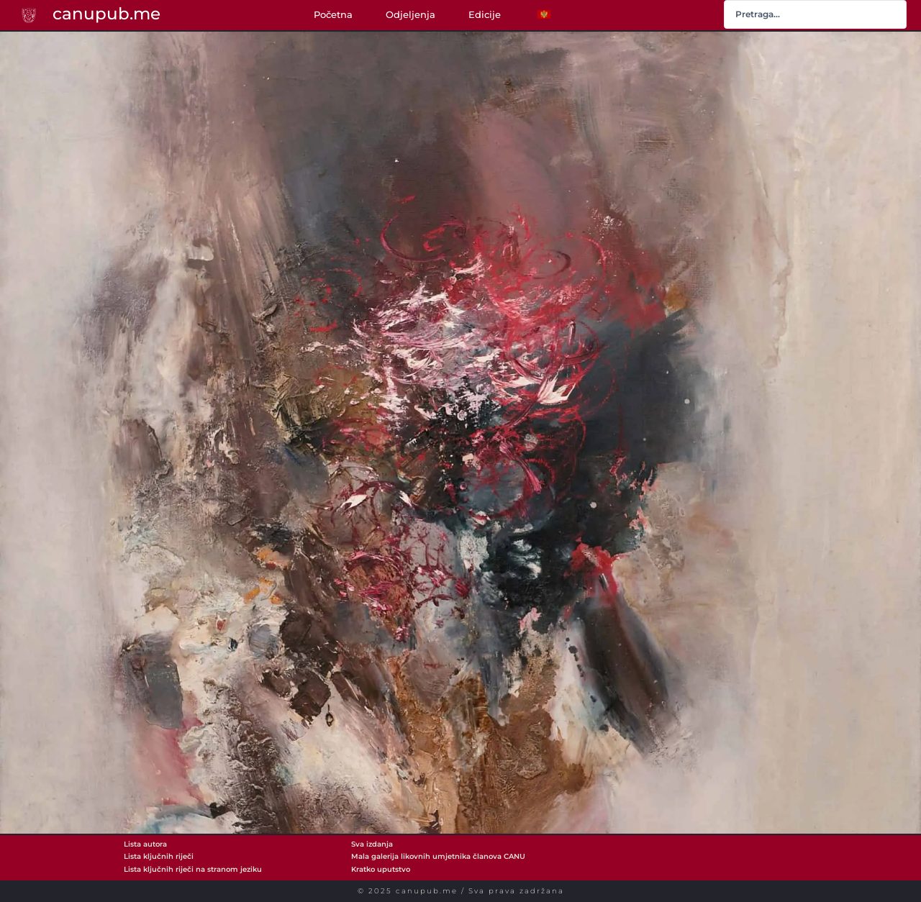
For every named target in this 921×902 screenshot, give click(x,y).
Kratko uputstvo (380, 869)
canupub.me (106, 14)
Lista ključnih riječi (159, 856)
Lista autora (145, 844)
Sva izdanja (372, 844)
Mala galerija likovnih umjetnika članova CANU (438, 856)
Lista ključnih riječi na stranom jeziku (193, 869)
